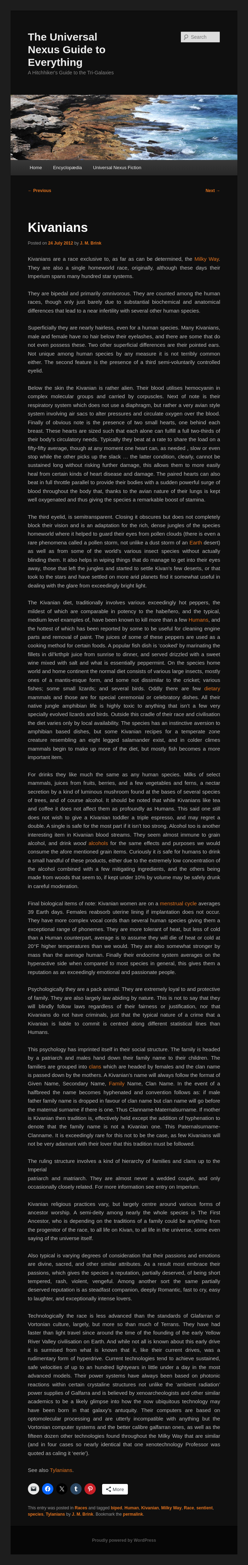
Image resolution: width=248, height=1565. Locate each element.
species (35, 1514)
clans (95, 1067)
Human (131, 1507)
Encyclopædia (67, 167)
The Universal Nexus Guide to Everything (67, 49)
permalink (133, 1514)
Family (116, 1083)
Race (189, 1507)
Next (213, 190)
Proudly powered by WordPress (124, 1540)
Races (81, 1507)
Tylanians (61, 1470)
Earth (195, 543)
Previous (39, 190)
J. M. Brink (90, 243)
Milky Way (206, 259)
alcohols (98, 843)
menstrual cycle (178, 903)
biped (116, 1507)
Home (36, 167)
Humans (198, 620)
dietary (212, 688)
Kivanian (150, 1507)
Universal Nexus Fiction (117, 167)
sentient (204, 1507)
